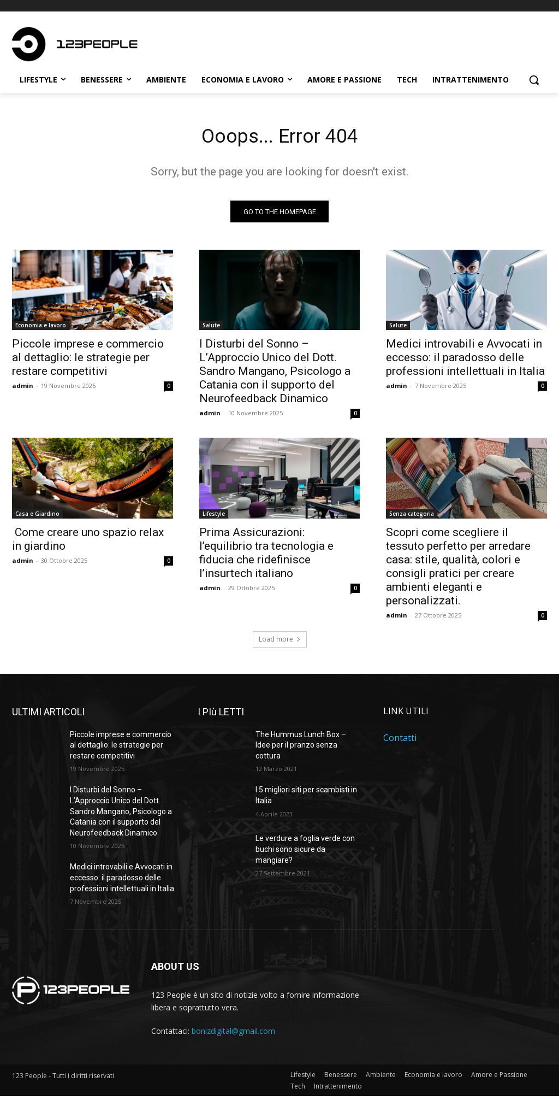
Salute (211, 329)
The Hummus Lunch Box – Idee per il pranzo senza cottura (300, 748)
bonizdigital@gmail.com (233, 1035)
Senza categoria (411, 517)
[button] (534, 80)
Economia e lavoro (40, 329)
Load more (280, 642)
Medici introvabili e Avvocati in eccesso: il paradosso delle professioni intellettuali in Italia (465, 361)
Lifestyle (214, 517)
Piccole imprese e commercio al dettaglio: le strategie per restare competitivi (88, 361)
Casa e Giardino (37, 517)
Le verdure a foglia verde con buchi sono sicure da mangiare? (305, 853)
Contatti (400, 742)
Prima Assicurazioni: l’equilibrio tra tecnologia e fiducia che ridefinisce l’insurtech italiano (266, 556)
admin (22, 389)
